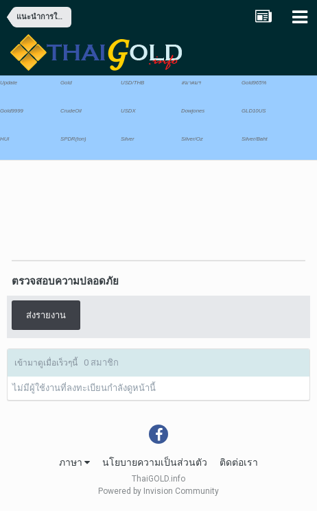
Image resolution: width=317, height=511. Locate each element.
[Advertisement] (116, 205)
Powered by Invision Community (158, 491)
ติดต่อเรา (239, 462)
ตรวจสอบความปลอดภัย (65, 281)
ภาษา (74, 462)
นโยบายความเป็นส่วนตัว (154, 462)
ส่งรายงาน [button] (46, 315)
